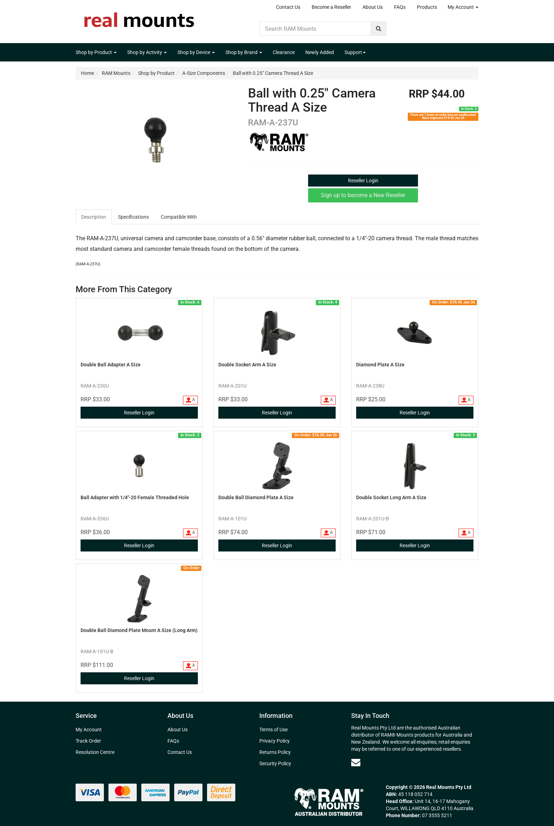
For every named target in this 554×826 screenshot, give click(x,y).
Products (427, 7)
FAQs (400, 7)
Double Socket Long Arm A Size (391, 497)
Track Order (88, 741)
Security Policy (275, 763)
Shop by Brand (243, 52)
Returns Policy (275, 752)
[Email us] (355, 762)
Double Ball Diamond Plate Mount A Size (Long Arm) (139, 630)
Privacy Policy (274, 741)
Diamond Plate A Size (380, 364)
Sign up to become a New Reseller (363, 195)
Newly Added (319, 52)
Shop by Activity (147, 52)
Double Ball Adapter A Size (111, 364)
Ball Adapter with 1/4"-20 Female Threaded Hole (135, 497)
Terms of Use (273, 729)
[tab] (94, 217)
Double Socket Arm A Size (247, 364)
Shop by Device (196, 52)
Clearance (284, 52)
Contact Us (288, 7)
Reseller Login (363, 180)
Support (355, 52)
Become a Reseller (331, 7)
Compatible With (179, 217)
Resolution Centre (95, 752)
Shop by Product (96, 52)
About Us (373, 7)
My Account (463, 7)
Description (93, 217)
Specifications (133, 217)
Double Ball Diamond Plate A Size (256, 497)
